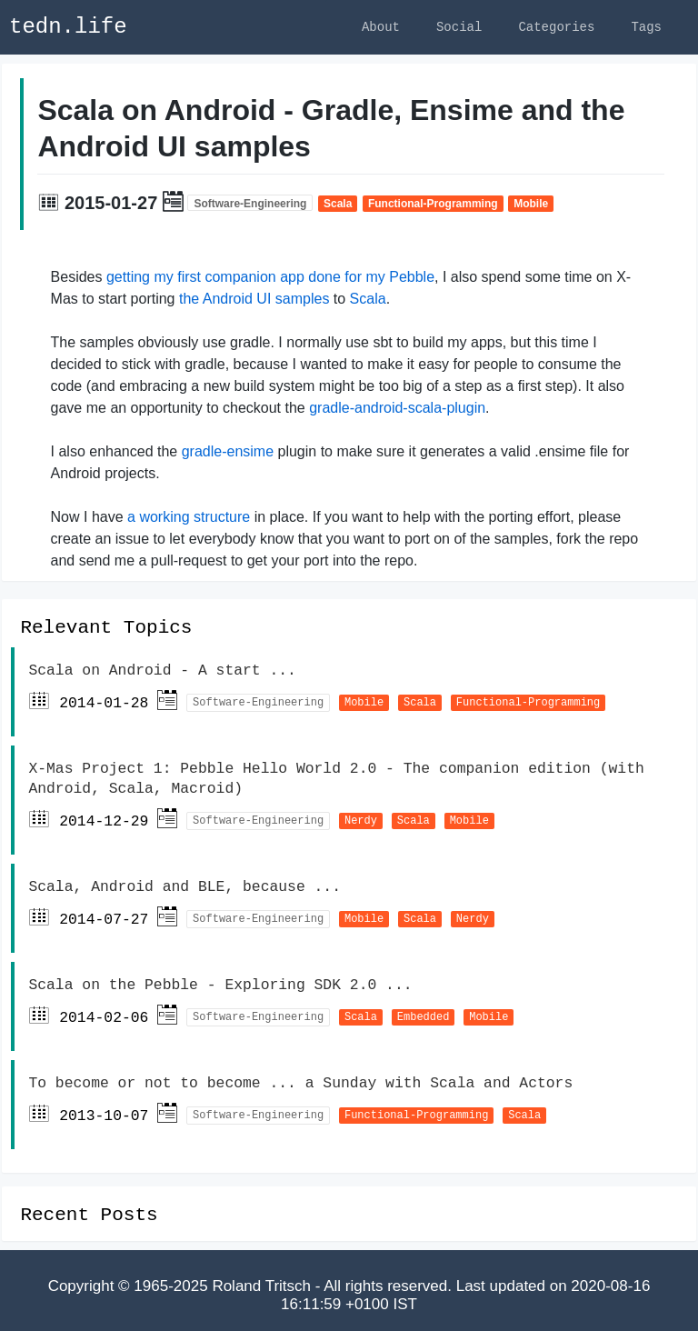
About (381, 26)
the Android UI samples (254, 301)
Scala (368, 301)
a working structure (188, 519)
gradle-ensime (228, 454)
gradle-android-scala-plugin (397, 410)
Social (459, 26)
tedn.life (68, 27)
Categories (556, 26)
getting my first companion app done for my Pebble (270, 279)
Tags (646, 26)
